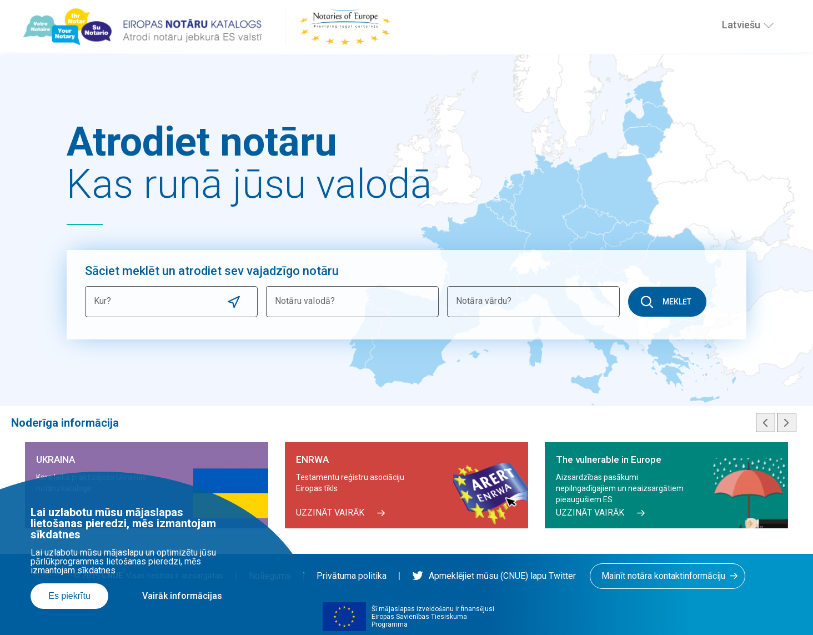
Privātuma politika (352, 576)
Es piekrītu (69, 596)
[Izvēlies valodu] (768, 25)
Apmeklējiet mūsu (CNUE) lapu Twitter (494, 576)
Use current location (234, 301)
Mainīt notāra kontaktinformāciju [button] (663, 576)
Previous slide (765, 422)
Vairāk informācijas (182, 596)
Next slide (786, 422)
